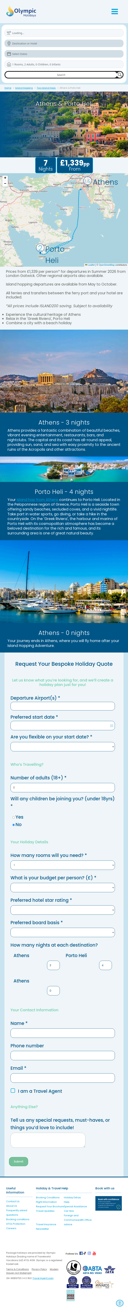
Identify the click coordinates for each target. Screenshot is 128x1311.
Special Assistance (75, 1206)
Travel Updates (45, 1211)
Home (7, 88)
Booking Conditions (48, 1197)
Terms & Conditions (17, 1269)
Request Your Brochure (50, 1206)
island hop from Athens (37, 499)
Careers (11, 1228)
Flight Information (46, 1202)
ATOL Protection (15, 1224)
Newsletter (42, 1229)
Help (67, 1202)
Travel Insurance (46, 1224)
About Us (11, 1206)
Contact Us (12, 1201)
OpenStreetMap (107, 265)
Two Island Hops (46, 88)
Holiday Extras (72, 1197)
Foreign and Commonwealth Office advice (78, 1220)
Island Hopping (24, 88)
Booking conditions (17, 1219)
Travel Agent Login (43, 1278)
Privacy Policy (39, 1269)
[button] (5, 178)
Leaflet (90, 265)
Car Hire (69, 1211)
